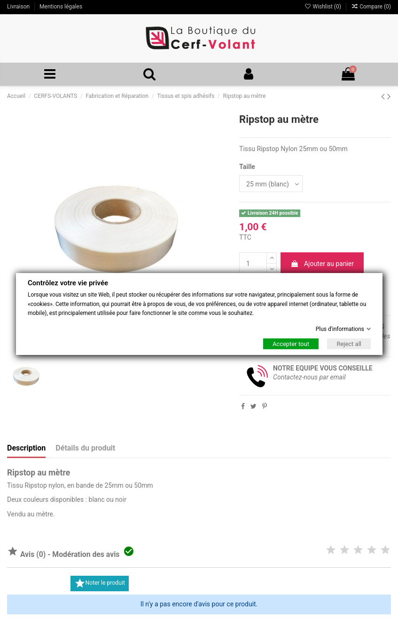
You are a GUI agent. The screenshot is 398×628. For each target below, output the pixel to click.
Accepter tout (290, 343)
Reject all (348, 343)
